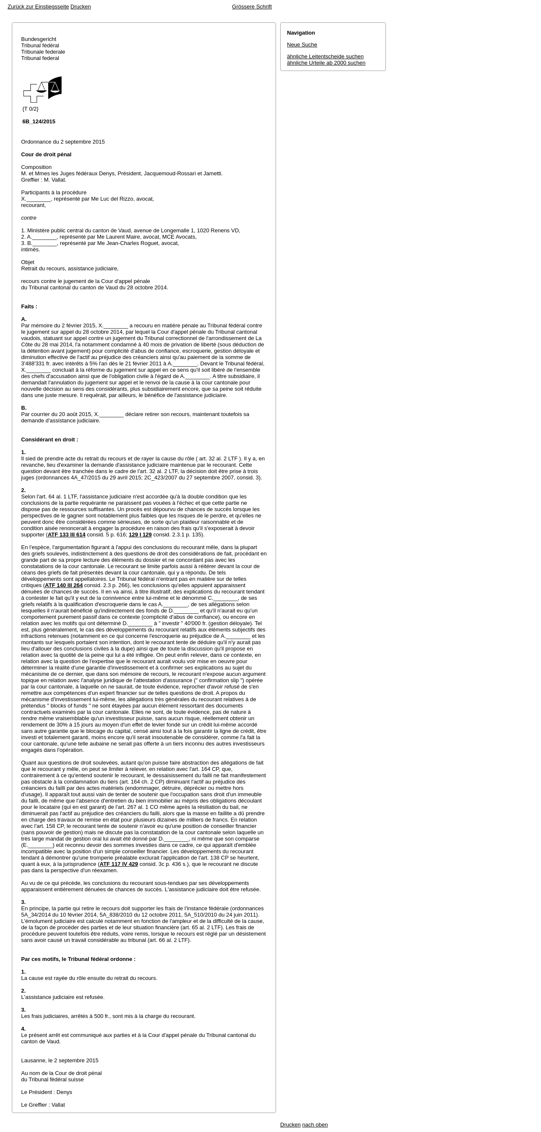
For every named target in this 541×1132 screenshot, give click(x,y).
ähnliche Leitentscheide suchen (325, 56)
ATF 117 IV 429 (119, 864)
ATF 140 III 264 (63, 585)
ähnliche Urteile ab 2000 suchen (326, 63)
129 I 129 (140, 534)
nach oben (315, 1124)
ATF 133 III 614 (66, 534)
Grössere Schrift (252, 6)
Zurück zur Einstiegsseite (38, 6)
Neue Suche (302, 44)
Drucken (81, 6)
